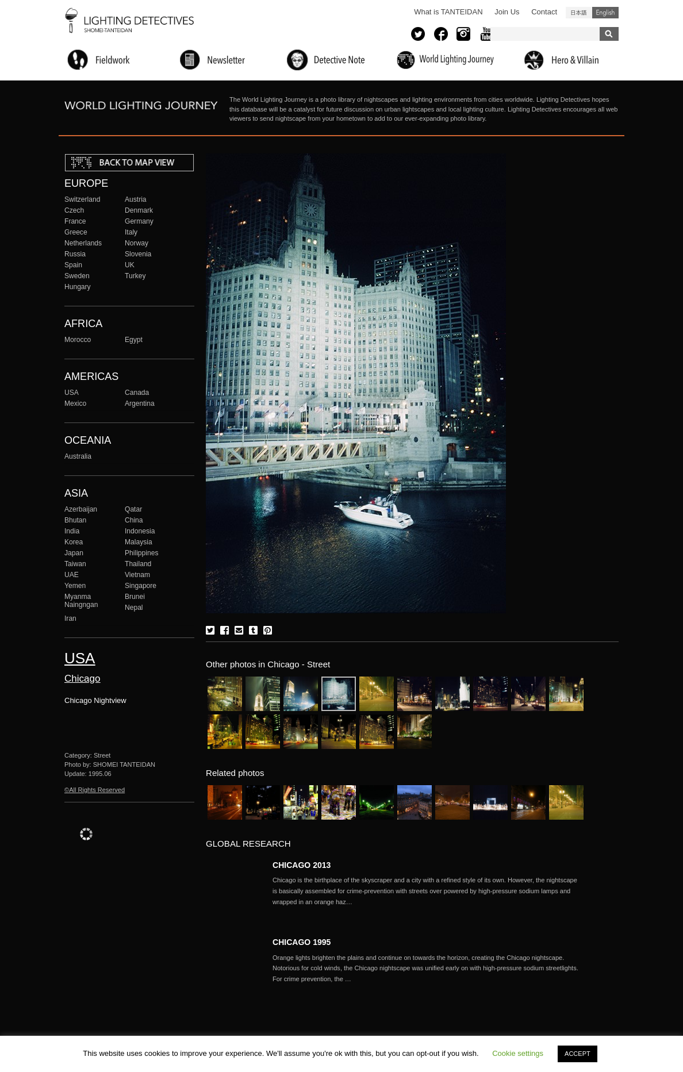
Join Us (506, 11)
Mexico (75, 403)
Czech (74, 210)
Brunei (135, 597)
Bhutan (75, 520)
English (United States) (605, 12)
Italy (131, 232)
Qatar (133, 509)
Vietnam (137, 575)
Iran (70, 618)
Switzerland (82, 199)
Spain (73, 265)
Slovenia (138, 254)
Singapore (140, 586)
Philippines (141, 553)
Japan (73, 553)
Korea (73, 542)
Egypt (134, 340)
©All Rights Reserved (94, 789)
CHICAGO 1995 (302, 942)
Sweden (77, 276)
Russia (75, 254)
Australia (77, 456)
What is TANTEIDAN (448, 11)
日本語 (579, 12)
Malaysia (138, 542)
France (75, 221)
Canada (137, 393)
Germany (139, 221)
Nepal (134, 608)
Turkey (135, 276)
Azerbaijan (80, 509)
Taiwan (75, 564)
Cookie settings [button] (517, 1053)
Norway (136, 243)
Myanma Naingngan (81, 601)
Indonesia (140, 531)
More (428, 891)
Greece (75, 232)
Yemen (75, 586)
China (134, 520)
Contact (544, 11)
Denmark (139, 210)
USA (71, 393)
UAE (71, 575)
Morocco (77, 340)
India (71, 531)
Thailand (138, 564)
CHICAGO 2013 (302, 865)
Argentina (140, 403)
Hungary (77, 287)
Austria (136, 199)
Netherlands (83, 243)
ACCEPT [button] (577, 1053)
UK (130, 265)
